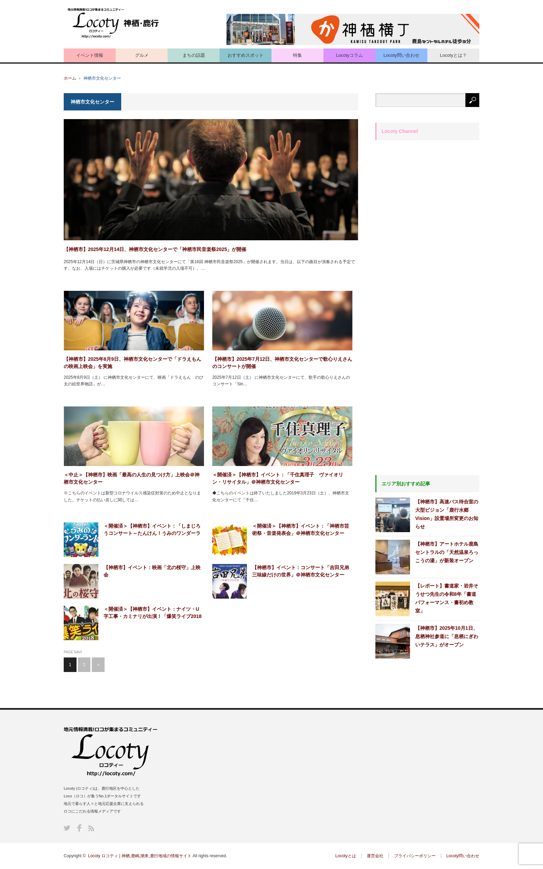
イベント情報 (89, 55)
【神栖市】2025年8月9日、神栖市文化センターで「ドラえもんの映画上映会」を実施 (132, 362)
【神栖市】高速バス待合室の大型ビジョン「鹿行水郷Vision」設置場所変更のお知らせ (446, 514)
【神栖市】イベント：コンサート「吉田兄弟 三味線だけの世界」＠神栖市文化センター (302, 571)
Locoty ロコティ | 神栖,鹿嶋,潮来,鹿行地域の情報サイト (139, 855)
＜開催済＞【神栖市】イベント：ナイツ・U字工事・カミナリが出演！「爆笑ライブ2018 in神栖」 (153, 613)
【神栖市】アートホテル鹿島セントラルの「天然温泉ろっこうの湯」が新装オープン (446, 552)
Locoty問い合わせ (401, 55)
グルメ (142, 55)
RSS (91, 828)
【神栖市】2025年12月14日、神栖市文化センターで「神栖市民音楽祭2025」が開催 (155, 249)
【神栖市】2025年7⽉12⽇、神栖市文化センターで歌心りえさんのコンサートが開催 (282, 362)
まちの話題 (194, 55)
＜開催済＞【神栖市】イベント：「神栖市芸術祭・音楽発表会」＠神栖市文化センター (300, 529)
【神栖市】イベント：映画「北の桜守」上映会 (152, 571)
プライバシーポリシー (415, 855)
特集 (297, 55)
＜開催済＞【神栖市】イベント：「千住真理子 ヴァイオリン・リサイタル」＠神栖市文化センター (277, 478)
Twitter (67, 828)
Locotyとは (345, 855)
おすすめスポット (246, 55)
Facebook (79, 828)
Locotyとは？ (453, 55)
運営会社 (375, 855)
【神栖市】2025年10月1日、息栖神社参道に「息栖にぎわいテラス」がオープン (446, 636)
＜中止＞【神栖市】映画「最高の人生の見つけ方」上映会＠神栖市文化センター (131, 478)
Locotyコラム (349, 55)
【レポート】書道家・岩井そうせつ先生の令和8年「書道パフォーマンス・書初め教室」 (446, 598)
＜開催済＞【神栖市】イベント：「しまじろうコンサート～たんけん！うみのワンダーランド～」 (152, 530)
